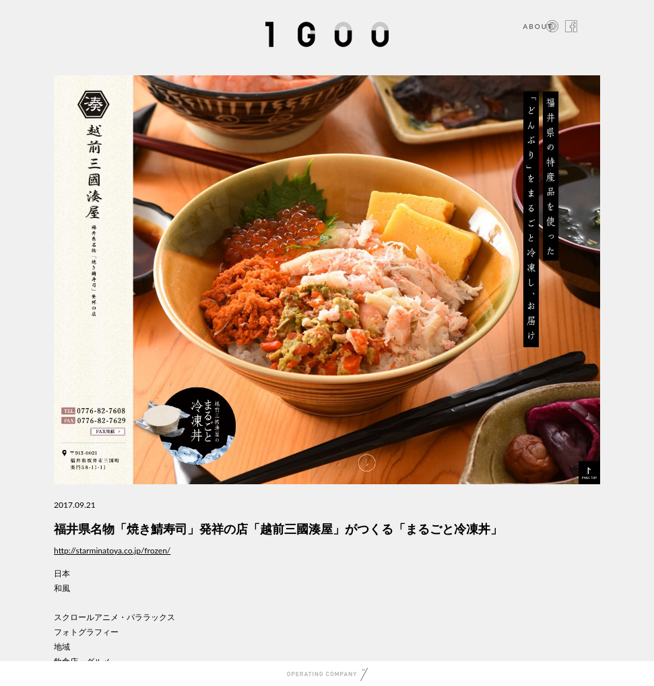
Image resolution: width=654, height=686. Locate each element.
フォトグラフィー (86, 632)
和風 (62, 588)
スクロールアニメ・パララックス (114, 617)
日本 (62, 573)
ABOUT (538, 26)
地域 (62, 647)
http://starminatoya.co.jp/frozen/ (112, 550)
